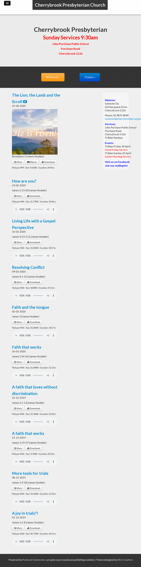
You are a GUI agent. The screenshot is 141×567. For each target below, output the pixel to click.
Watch (32, 162)
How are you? (24, 181)
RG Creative (125, 559)
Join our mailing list (116, 165)
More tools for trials (30, 473)
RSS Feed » (53, 77)
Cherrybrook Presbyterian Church (70, 5)
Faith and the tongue (30, 307)
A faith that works (28, 433)
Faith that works (26, 347)
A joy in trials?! (25, 513)
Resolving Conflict (28, 267)
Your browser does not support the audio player (35, 209)
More (18, 162)
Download (48, 162)
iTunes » (90, 77)
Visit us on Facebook (117, 161)
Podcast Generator (34, 559)
